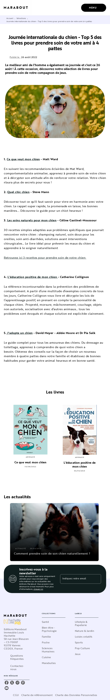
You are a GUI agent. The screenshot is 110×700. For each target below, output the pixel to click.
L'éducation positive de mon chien (33, 277)
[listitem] (6, 682)
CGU (16, 695)
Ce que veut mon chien (23, 159)
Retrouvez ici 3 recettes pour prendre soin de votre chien (45, 257)
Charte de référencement (37, 695)
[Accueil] (17, 7)
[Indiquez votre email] (76, 579)
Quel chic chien (18, 192)
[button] (54, 532)
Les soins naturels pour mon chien (32, 220)
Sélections (21, 18)
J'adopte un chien (19, 333)
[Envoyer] (97, 579)
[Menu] (93, 8)
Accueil (9, 18)
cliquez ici (38, 589)
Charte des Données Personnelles (76, 695)
